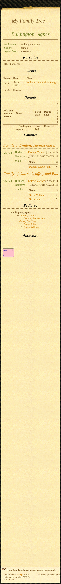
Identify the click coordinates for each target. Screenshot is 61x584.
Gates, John (35, 199)
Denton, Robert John (40, 166)
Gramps (20, 574)
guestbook (50, 570)
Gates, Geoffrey (36, 180)
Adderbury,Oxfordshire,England (43, 82)
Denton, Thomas (36, 152)
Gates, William (37, 195)
